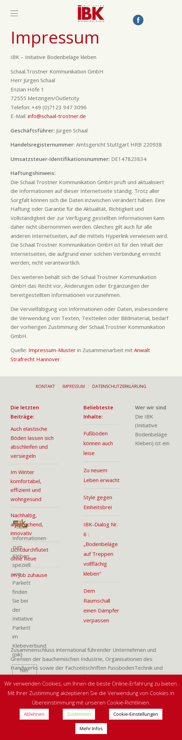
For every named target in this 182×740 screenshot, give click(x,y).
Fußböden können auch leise (98, 443)
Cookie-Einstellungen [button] (135, 714)
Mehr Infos (91, 728)
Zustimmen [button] (79, 714)
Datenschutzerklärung (119, 386)
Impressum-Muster (52, 349)
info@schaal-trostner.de (57, 115)
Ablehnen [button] (34, 714)
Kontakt (45, 386)
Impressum (73, 386)
